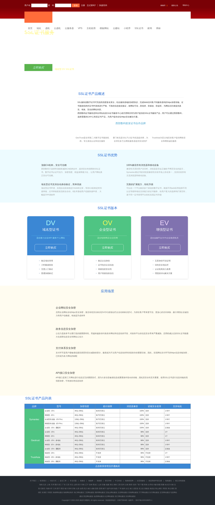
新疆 (159, 485)
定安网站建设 (165, 492)
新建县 (146, 489)
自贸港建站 (141, 481)
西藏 (162, 485)
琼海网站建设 (133, 492)
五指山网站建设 (111, 492)
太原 (77, 489)
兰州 (54, 489)
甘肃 (134, 485)
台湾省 (150, 485)
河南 (83, 485)
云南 (126, 485)
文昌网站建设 (123, 492)
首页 (30, 28)
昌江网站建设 (120, 496)
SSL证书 (139, 28)
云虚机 (57, 28)
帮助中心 (186, 5)
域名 (39, 28)
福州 (123, 489)
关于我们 (33, 481)
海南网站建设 (58, 492)
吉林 (90, 485)
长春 (172, 485)
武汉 (85, 489)
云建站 (116, 28)
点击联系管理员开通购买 (107, 466)
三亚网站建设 (89, 492)
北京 (44, 485)
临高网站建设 (99, 496)
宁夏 (142, 485)
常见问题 (73, 481)
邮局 (150, 28)
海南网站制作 (68, 492)
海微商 (90, 481)
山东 (100, 485)
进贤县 (135, 489)
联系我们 (43, 481)
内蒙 (155, 485)
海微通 (99, 481)
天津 (52, 485)
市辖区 (49, 492)
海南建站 (168, 481)
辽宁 (86, 485)
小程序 (127, 28)
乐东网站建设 (130, 496)
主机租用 (91, 28)
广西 (138, 485)
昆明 (100, 489)
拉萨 (108, 489)
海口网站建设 (79, 492)
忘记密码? (91, 5)
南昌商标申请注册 (155, 481)
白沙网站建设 (109, 496)
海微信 (82, 481)
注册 (83, 5)
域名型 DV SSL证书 (64, 69)
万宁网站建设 (144, 492)
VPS (80, 28)
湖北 (111, 485)
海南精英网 (129, 481)
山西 (75, 485)
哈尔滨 (167, 485)
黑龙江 (95, 485)
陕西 (130, 485)
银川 (66, 489)
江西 (119, 485)
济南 (73, 489)
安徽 (103, 485)
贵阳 (96, 489)
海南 (41, 485)
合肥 (81, 489)
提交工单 (63, 481)
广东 (64, 485)
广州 (119, 489)
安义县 (141, 489)
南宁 (104, 489)
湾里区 (165, 489)
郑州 (70, 489)
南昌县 (152, 489)
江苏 (67, 485)
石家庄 (42, 489)
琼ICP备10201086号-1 (144, 500)
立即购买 (38, 67)
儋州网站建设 (100, 492)
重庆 (56, 485)
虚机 (47, 28)
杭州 (112, 489)
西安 (62, 489)
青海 (145, 485)
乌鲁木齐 (49, 489)
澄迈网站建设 (88, 496)
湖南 (115, 485)
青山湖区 (158, 489)
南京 (89, 489)
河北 (71, 485)
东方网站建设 (154, 492)
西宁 (58, 489)
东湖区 (44, 492)
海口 (131, 489)
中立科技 (118, 481)
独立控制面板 (180, 481)
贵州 (122, 485)
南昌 (115, 489)
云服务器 (69, 28)
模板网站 (104, 28)
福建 (107, 485)
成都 (93, 489)
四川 (79, 485)
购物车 (163, 5)
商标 (158, 28)
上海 (48, 485)
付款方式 (53, 481)
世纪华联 (108, 481)
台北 (127, 489)
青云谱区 (171, 489)
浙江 (60, 485)
